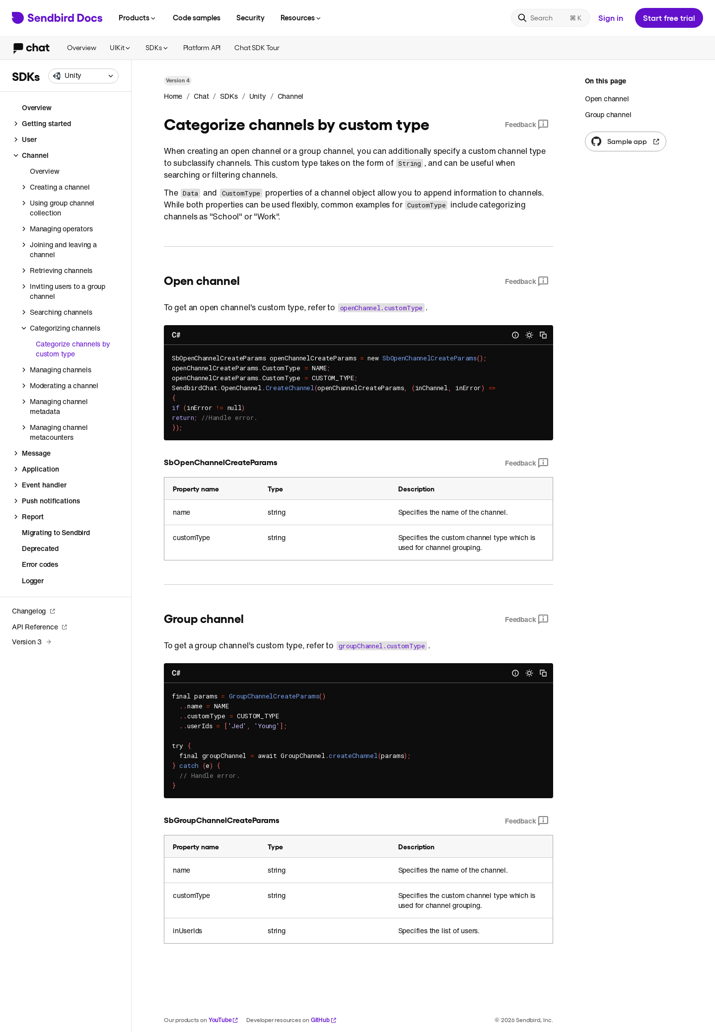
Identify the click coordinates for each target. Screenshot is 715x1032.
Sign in (610, 17)
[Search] (550, 18)
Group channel (608, 114)
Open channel (607, 99)
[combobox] (83, 76)
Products (138, 17)
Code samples (196, 17)
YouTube (224, 1020)
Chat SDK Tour (256, 47)
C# (176, 335)
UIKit (121, 47)
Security (250, 17)
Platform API (202, 47)
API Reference (40, 626)
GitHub (324, 1020)
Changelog (34, 611)
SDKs (157, 47)
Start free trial (669, 17)
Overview (81, 47)
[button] (83, 76)
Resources (301, 17)
